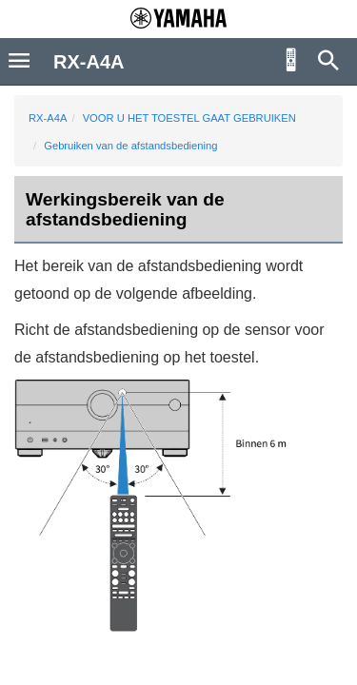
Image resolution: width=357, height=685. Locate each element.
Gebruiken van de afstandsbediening (130, 145)
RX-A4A (48, 118)
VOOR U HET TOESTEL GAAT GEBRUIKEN (189, 118)
